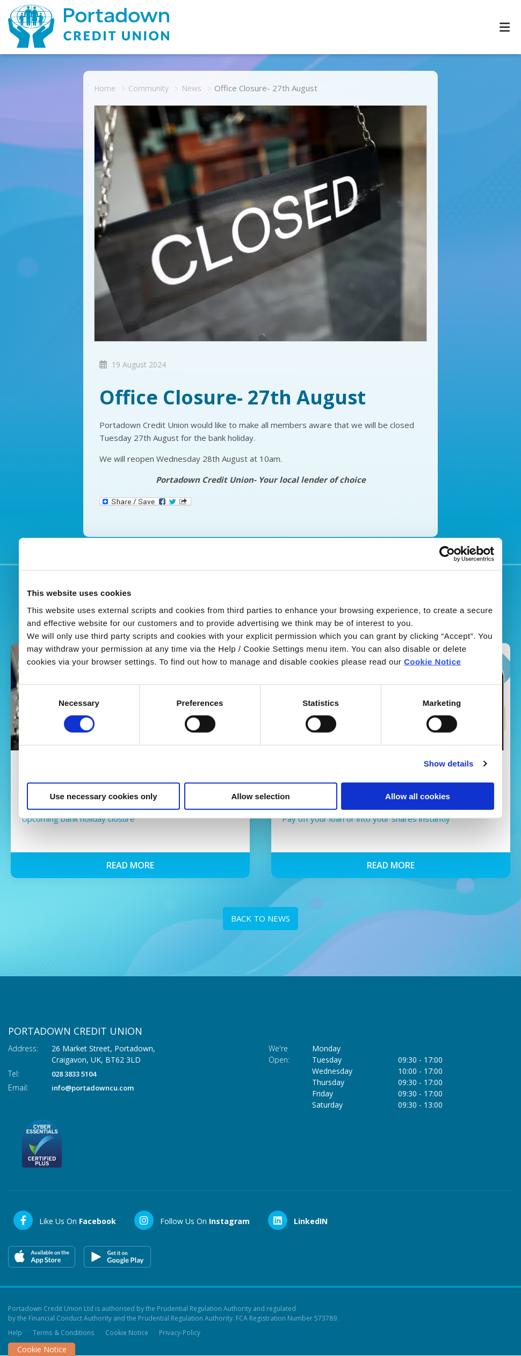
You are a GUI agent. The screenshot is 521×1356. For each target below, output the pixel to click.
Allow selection (260, 795)
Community (150, 88)
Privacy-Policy (179, 1332)
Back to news (260, 918)
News (195, 88)
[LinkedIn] (297, 1219)
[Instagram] (191, 1219)
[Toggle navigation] (504, 27)
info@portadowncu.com (97, 1087)
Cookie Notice (432, 661)
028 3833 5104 (77, 1073)
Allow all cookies (417, 795)
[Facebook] (64, 1219)
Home (105, 88)
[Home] (80, 27)
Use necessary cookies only (103, 795)
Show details (449, 763)
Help (15, 1332)
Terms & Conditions (63, 1332)
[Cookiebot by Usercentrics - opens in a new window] (447, 554)
